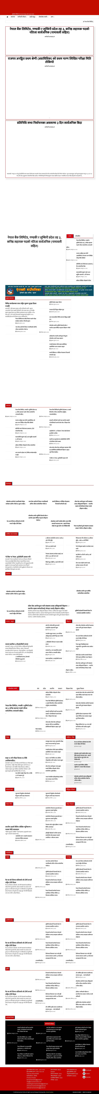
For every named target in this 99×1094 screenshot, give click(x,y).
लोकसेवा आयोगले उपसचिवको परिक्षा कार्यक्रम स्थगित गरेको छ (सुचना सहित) (15, 502)
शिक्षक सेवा (69, 688)
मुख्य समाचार (10, 298)
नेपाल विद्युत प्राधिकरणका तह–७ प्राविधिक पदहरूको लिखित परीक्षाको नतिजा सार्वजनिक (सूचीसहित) (83, 1037)
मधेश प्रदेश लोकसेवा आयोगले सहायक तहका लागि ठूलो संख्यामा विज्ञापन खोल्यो (84, 627)
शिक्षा (7, 737)
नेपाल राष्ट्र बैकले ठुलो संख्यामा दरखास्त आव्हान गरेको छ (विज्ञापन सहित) (83, 527)
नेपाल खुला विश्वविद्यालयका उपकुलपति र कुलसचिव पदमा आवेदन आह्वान (84, 646)
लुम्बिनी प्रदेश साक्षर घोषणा (55, 302)
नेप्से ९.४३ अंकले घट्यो (51, 546)
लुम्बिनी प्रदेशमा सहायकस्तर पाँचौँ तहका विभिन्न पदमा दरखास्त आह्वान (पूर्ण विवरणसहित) (84, 716)
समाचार (13, 17)
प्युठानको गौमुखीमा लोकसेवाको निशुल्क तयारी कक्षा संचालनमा (22, 794)
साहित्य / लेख (70, 737)
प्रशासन (8, 573)
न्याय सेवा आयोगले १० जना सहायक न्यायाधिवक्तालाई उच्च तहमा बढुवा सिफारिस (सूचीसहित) (54, 1029)
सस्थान (60, 688)
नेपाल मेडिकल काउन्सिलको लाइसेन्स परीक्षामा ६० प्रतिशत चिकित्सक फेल (25, 1055)
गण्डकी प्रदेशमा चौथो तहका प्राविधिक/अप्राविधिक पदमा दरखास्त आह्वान (58, 345)
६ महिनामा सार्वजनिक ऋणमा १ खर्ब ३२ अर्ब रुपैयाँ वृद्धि (54, 539)
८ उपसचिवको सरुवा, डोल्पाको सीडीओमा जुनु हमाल (22, 658)
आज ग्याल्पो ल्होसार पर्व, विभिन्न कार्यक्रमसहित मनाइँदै (26, 454)
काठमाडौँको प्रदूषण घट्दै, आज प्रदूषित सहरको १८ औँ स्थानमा (83, 273)
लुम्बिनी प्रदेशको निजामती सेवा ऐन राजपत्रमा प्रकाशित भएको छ (83, 612)
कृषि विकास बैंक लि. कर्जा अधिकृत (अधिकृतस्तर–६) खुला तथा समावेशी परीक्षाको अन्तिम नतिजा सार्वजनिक (54, 1056)
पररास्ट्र (69, 857)
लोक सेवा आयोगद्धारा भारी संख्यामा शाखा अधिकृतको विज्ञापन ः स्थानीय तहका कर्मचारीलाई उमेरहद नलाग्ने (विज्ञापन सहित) (83, 505)
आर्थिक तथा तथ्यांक (11, 534)
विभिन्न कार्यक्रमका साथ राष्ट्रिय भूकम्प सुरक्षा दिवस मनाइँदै (20, 304)
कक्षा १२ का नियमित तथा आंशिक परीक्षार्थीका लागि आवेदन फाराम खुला (54, 759)
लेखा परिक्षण (70, 804)
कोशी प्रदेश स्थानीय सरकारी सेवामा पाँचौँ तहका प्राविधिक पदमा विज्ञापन (84, 656)
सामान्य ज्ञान (9, 789)
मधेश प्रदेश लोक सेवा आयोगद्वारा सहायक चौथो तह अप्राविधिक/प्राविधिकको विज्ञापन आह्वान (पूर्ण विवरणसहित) (60, 449)
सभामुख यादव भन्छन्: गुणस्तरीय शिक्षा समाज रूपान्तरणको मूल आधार (54, 742)
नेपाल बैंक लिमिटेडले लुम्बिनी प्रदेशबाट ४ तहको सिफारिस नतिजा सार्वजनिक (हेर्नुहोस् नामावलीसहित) (60, 412)
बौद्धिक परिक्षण (71, 789)
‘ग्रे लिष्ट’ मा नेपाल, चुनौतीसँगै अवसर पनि (58, 458)
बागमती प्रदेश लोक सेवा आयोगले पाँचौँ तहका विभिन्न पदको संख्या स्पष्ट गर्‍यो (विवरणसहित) (84, 694)
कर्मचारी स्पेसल (22, 17)
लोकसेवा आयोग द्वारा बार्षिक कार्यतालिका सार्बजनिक (83, 592)
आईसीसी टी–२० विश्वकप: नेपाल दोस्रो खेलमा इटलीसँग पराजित (59, 432)
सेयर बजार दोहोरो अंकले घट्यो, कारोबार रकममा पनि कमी (83, 564)
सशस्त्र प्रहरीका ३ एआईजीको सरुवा (54, 658)
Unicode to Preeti (77, 1092)
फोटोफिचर (9, 852)
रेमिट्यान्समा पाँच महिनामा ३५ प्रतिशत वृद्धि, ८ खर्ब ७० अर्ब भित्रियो (84, 539)
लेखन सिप (9, 804)
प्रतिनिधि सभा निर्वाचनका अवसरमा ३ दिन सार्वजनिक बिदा (49, 122)
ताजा (69, 236)
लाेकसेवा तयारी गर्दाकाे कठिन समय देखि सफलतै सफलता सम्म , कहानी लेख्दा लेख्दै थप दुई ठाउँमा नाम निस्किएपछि (61, 523)
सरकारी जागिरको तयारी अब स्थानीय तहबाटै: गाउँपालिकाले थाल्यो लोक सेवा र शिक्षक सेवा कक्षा (59, 422)
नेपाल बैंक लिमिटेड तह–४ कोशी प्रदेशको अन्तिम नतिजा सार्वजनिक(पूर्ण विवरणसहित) (25, 1039)
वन (67, 920)
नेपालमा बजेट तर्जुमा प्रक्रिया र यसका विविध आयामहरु (54, 826)
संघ (38, 688)
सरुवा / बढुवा (10, 621)
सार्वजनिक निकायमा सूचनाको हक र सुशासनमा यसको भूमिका (54, 809)
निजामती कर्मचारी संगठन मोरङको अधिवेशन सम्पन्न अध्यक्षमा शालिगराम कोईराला (84, 818)
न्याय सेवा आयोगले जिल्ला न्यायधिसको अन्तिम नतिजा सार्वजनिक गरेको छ (26, 328)
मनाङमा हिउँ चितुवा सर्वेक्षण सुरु (56, 310)
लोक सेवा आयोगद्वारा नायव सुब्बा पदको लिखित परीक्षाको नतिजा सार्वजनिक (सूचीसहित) (53, 768)
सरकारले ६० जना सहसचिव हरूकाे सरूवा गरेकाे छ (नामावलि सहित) (54, 651)
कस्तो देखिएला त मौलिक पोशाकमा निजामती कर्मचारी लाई (59, 353)
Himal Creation (49, 1092)
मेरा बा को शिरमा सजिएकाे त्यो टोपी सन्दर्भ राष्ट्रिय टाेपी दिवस (15, 522)
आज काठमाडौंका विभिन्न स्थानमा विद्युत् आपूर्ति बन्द (59, 318)
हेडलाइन (8, 483)
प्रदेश (44, 688)
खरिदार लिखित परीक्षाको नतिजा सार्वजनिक (25, 445)
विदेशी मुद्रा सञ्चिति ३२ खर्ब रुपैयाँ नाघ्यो (54, 562)
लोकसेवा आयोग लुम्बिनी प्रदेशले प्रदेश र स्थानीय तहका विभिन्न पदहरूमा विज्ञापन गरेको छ (59, 327)
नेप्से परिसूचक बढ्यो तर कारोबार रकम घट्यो (84, 547)
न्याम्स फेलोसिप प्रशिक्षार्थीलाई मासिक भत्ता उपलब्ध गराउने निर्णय (54, 778)
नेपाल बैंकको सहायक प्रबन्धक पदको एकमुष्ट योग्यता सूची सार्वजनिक (54, 1047)
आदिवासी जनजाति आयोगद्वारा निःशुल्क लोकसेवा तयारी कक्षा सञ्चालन (58, 337)
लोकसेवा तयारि (43, 17)
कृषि (7, 968)
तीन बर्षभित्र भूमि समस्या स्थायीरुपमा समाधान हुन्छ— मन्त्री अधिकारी (54, 1008)
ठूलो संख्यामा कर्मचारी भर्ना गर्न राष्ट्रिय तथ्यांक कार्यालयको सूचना (83, 1029)
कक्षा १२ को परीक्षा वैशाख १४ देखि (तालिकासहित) (16, 759)
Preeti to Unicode (87, 1092)
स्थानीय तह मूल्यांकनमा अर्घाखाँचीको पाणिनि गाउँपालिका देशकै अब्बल (59, 440)
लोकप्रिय (77, 236)
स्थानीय (52, 688)
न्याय (7, 857)
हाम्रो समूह (33, 17)
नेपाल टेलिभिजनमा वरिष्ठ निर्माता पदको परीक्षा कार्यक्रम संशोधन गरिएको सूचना (25, 320)
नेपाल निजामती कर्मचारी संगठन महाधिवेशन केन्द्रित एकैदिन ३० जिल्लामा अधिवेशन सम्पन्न (83, 829)
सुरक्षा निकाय (80, 688)
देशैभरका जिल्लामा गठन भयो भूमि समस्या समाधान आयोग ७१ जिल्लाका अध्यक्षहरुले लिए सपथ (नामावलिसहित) (79, 841)
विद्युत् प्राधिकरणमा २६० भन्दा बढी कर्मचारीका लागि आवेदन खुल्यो (83, 725)
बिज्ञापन (69, 621)
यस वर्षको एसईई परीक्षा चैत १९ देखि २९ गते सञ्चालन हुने (23, 774)
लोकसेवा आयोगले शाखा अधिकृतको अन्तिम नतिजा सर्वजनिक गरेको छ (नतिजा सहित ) (82, 778)
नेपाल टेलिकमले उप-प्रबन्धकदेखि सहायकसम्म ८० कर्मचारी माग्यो (24, 1047)
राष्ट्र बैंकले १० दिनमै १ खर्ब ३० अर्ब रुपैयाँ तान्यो (83, 556)
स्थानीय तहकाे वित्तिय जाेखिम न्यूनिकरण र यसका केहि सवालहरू (82, 766)
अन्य (52, 17)
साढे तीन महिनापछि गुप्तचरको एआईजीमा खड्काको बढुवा (52, 626)
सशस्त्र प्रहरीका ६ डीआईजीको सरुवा (16, 644)
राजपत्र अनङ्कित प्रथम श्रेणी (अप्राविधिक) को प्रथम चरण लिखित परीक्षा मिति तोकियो (49, 60)
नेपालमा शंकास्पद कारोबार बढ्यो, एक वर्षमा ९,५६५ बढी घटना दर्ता (54, 555)
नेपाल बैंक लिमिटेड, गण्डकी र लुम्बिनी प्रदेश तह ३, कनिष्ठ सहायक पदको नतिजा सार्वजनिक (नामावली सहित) (49, 30)
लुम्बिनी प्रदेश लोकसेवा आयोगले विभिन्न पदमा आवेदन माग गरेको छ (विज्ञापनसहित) (83, 1004)
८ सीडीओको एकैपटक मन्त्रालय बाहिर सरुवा (54, 643)
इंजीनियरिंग (9, 920)
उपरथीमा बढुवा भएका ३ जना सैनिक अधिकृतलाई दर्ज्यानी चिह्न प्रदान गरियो (54, 635)
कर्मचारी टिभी (10, 1017)
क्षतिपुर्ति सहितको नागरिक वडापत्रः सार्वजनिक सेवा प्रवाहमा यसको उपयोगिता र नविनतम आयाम (53, 835)
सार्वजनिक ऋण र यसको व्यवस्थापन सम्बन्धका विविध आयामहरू (23, 837)
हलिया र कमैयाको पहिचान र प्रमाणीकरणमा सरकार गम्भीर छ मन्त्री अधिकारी (84, 994)
